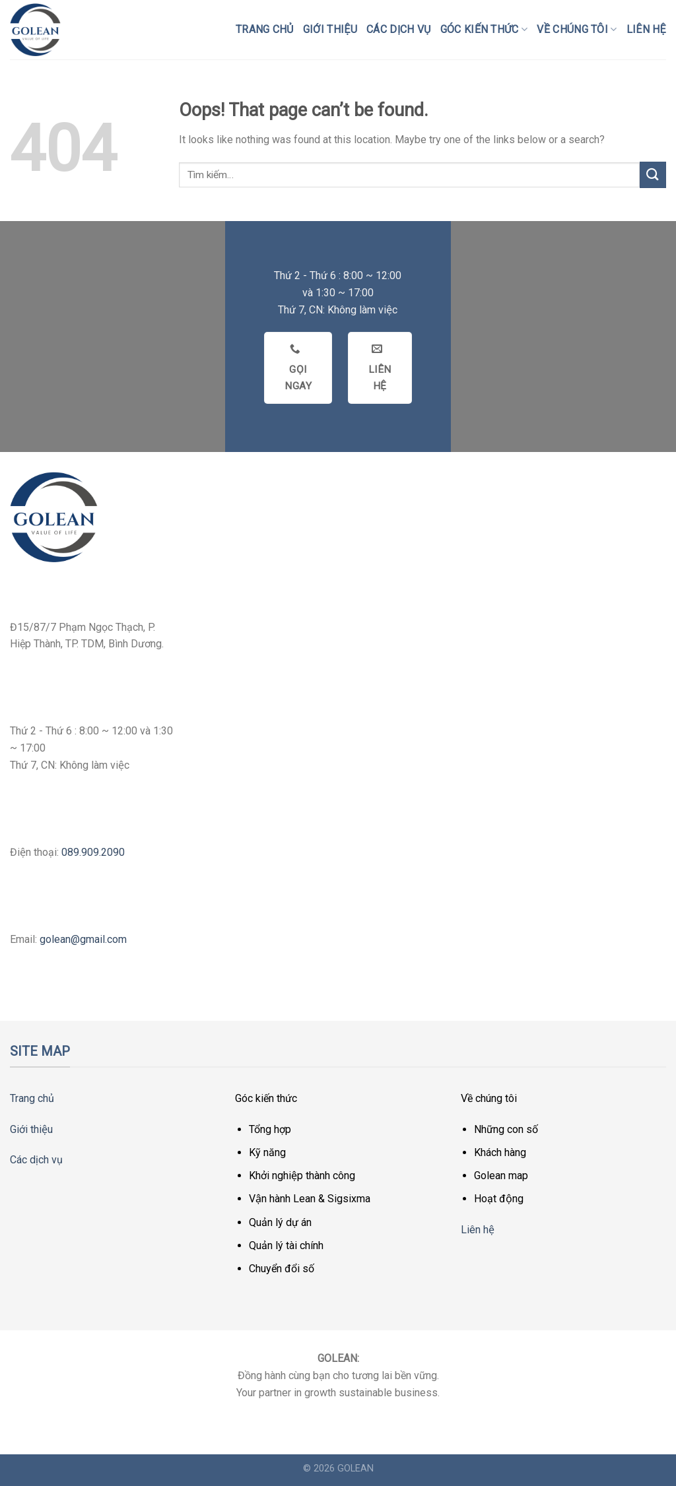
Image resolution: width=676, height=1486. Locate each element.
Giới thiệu (330, 29)
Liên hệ (646, 29)
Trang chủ (265, 29)
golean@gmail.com (83, 939)
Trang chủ (32, 1098)
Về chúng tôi (577, 29)
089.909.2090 (93, 852)
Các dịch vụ (398, 29)
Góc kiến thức (484, 29)
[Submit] (653, 174)
